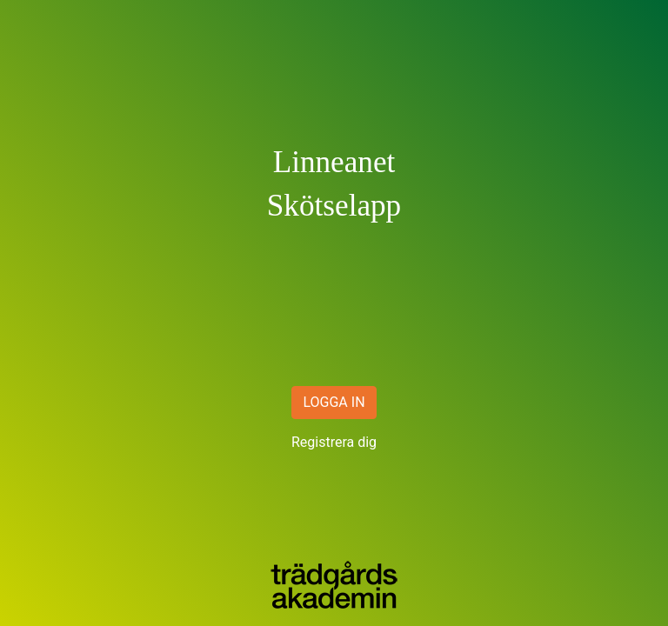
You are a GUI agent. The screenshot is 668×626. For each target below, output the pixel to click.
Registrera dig (334, 442)
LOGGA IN (333, 402)
